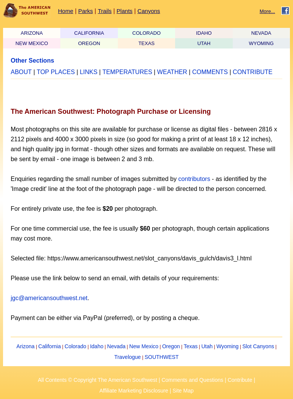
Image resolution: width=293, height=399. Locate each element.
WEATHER (172, 72)
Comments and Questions (192, 380)
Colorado (75, 346)
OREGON (89, 43)
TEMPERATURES (127, 72)
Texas (191, 346)
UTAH (203, 43)
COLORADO (146, 33)
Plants (125, 11)
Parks (85, 11)
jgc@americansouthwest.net (49, 298)
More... (267, 11)
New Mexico (143, 346)
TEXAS (146, 43)
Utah (207, 346)
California (49, 346)
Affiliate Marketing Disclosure (134, 391)
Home (65, 11)
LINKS (88, 72)
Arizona (25, 346)
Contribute (240, 380)
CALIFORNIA (89, 33)
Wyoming (227, 346)
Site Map (182, 391)
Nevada (116, 346)
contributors (194, 179)
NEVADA (261, 33)
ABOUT (21, 72)
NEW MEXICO (32, 43)
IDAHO (204, 33)
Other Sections (32, 60)
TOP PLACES (56, 72)
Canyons (148, 11)
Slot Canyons (258, 346)
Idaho (96, 346)
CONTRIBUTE (252, 72)
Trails (104, 11)
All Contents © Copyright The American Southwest (97, 380)
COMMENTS (210, 72)
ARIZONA (32, 33)
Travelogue (127, 357)
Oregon (171, 346)
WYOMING (261, 43)
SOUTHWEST (162, 357)
